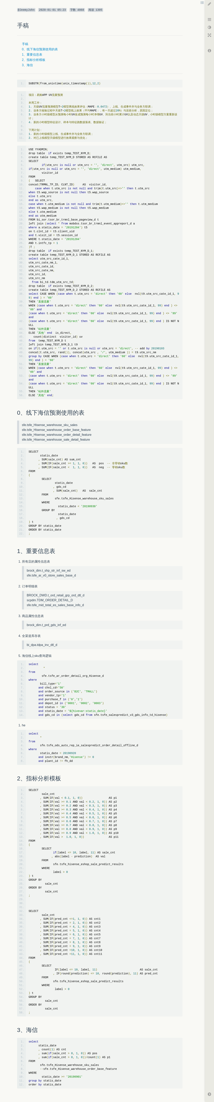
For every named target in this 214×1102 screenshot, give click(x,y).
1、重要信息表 (32, 54)
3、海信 (27, 65)
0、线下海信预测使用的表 (40, 49)
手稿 (25, 44)
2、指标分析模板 (34, 59)
